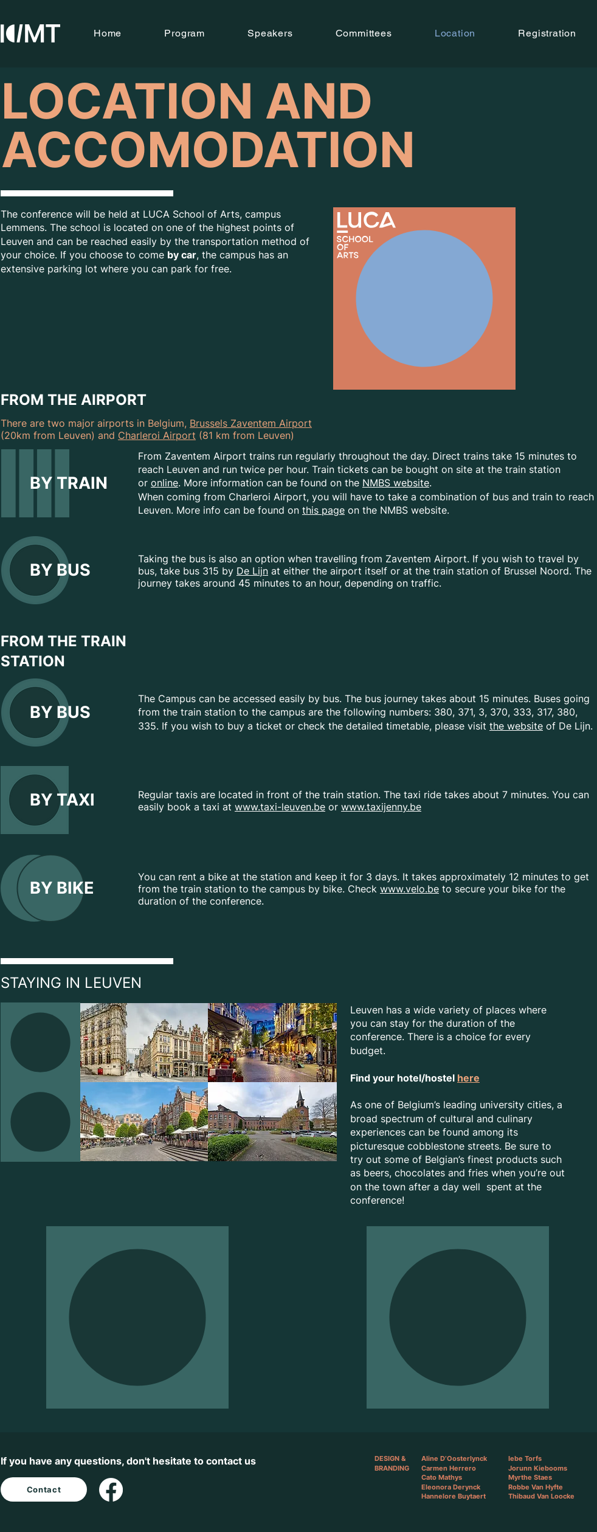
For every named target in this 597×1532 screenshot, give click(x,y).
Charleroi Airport (157, 435)
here (468, 1078)
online (164, 483)
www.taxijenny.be (381, 807)
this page (323, 510)
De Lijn (252, 571)
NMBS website (395, 483)
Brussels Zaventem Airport (251, 423)
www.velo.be (409, 889)
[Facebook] (111, 1490)
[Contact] (44, 1489)
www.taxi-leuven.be (280, 807)
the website (516, 726)
